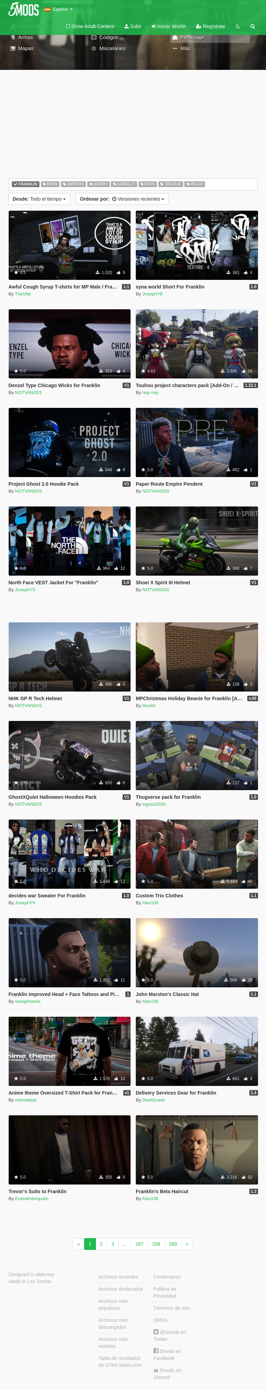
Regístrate (210, 26)
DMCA (160, 1320)
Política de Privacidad (164, 1292)
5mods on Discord (167, 1374)
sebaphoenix (28, 1001)
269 (173, 1244)
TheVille (23, 293)
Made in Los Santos (30, 1281)
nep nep (150, 392)
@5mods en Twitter (169, 1335)
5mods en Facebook (167, 1354)
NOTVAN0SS (28, 392)
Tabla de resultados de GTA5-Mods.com (120, 1361)
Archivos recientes (118, 1277)
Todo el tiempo (39, 199)
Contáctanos (167, 1277)
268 (156, 1244)
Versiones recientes (122, 199)
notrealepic (26, 1100)
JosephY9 (152, 293)
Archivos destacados (121, 1289)
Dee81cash (153, 1100)
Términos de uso (171, 1308)
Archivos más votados (113, 1342)
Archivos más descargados (113, 1323)
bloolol (149, 705)
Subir (133, 26)
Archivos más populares (113, 1304)
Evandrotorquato (31, 1198)
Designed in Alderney (32, 1274)
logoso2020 (154, 804)
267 (139, 1244)
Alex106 (150, 902)
